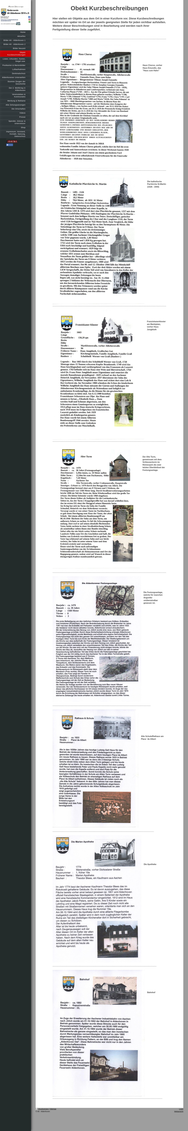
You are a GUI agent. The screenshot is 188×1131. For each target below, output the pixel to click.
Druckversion (42, 1109)
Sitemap (53, 1109)
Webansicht (178, 1111)
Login (181, 1109)
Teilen (10, 145)
